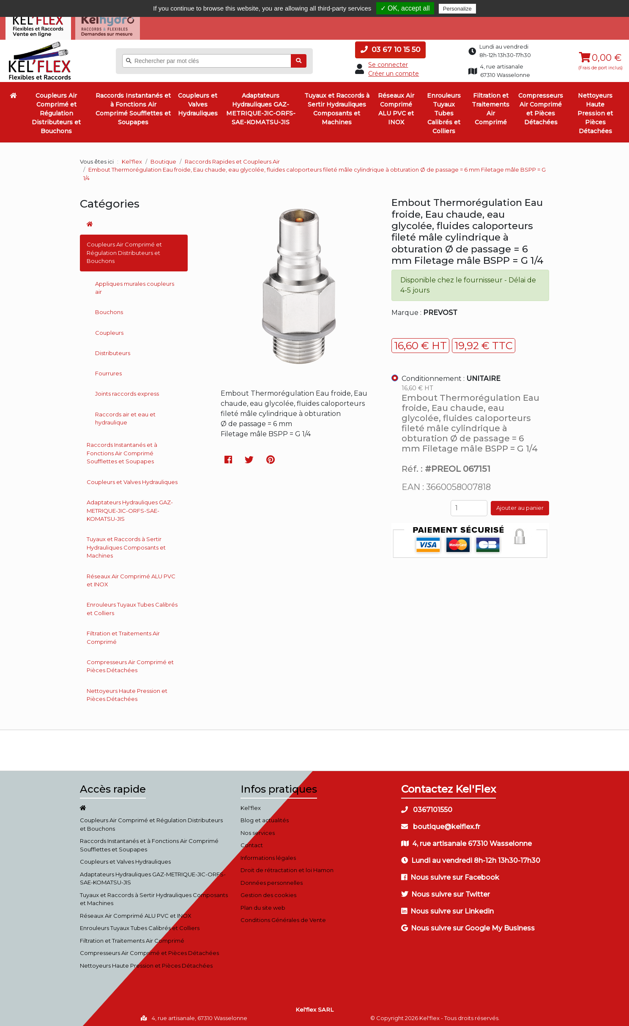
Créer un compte (393, 70)
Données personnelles (272, 879)
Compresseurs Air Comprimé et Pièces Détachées (540, 106)
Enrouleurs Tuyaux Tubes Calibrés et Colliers (444, 110)
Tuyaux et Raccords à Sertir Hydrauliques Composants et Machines (336, 106)
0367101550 (426, 806)
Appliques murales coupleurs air (134, 284)
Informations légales (268, 854)
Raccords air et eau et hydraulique (125, 415)
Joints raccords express (127, 390)
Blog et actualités (265, 817)
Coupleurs (109, 329)
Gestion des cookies (268, 892)
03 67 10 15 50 (390, 46)
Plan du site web (263, 904)
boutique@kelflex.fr (440, 823)
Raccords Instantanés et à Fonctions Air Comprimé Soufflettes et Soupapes (133, 106)
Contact (252, 842)
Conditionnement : (451, 375)
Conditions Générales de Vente (283, 917)
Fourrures (108, 370)
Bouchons (109, 309)
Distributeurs (112, 349)
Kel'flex (132, 158)
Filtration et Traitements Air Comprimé (490, 106)
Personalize (457, 8)
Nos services (258, 829)
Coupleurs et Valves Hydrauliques (198, 101)
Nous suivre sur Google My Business (468, 925)
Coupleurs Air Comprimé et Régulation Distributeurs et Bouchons (56, 110)
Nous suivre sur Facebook (450, 874)
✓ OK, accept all (405, 8)
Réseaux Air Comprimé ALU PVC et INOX (396, 106)
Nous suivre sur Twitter (445, 891)
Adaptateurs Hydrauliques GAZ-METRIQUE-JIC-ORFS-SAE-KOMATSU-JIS (260, 106)
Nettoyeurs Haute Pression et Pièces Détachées (595, 110)
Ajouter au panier (520, 504)
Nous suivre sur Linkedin (447, 908)
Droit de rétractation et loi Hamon (287, 867)
